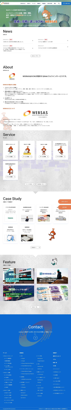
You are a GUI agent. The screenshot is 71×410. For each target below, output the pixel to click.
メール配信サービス (41, 377)
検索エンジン (23, 390)
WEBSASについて (57, 372)
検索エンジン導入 (8, 382)
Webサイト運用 (7, 390)
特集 (55, 3)
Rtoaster (24, 387)
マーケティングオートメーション (27, 368)
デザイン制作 (7, 369)
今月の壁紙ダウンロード (58, 393)
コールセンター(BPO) (9, 400)
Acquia (23, 358)
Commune (41, 374)
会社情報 (56, 375)
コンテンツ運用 (8, 395)
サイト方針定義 (8, 363)
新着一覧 (55, 362)
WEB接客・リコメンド (25, 382)
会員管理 (22, 376)
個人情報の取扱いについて (59, 387)
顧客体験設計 (7, 360)
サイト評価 (40, 356)
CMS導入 (7, 377)
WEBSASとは (22, 3)
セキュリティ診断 (8, 402)
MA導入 (6, 387)
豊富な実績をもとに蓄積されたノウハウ (14, 91)
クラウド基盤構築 (8, 384)
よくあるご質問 (57, 381)
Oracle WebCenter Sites (26, 365)
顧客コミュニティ (41, 371)
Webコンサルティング (8, 356)
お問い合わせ (67, 3)
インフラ (39, 385)
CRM (38, 364)
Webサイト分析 (8, 397)
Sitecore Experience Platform (28, 363)
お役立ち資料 (49, 3)
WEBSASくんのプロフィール (59, 390)
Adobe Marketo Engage (26, 371)
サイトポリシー (57, 384)
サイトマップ (56, 368)
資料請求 (64, 207)
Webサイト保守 (8, 392)
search (59, 3)
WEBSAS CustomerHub (26, 379)
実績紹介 (38, 3)
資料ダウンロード (57, 356)
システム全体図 (8, 375)
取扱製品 (43, 3)
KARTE (23, 384)
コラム (54, 359)
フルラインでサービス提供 (11, 87)
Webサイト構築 (7, 372)
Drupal (23, 360)
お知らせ (28, 3)
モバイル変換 (40, 393)
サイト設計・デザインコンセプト (9, 366)
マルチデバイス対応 (9, 380)
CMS (22, 356)
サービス (33, 3)
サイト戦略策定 (8, 358)
